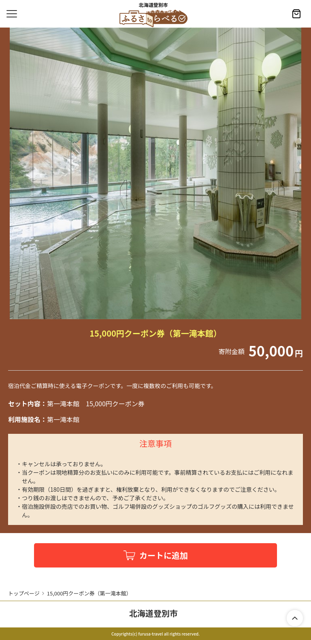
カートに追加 (163, 555)
